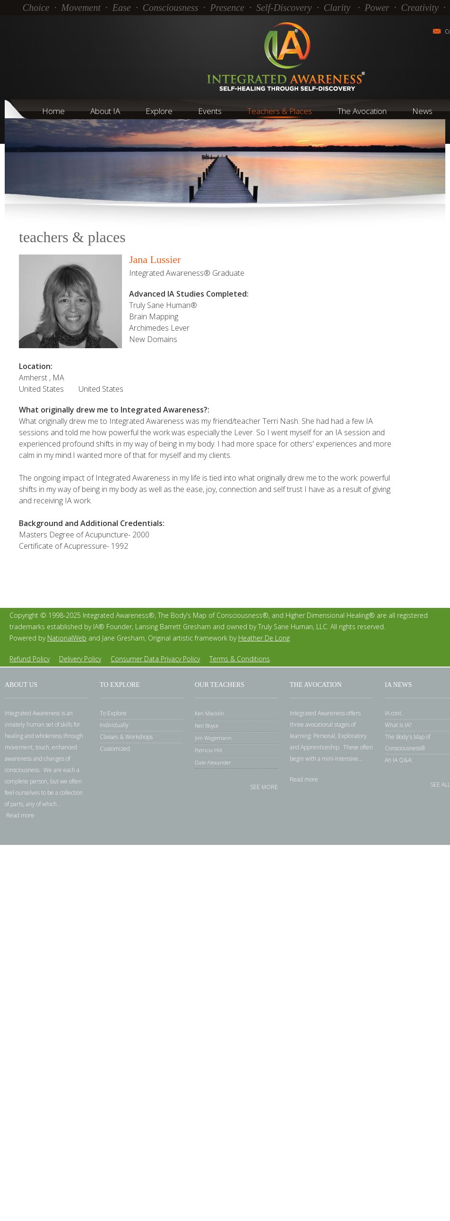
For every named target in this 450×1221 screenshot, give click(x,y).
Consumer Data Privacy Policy (155, 658)
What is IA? (398, 725)
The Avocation (362, 110)
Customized (115, 749)
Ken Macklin (209, 713)
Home (53, 110)
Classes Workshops (126, 737)
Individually (114, 725)
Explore (159, 110)
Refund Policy (29, 658)
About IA (105, 110)
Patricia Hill (208, 750)
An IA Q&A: (399, 760)
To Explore (113, 713)
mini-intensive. (341, 759)
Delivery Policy (80, 658)
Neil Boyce (206, 725)
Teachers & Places (279, 110)
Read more (20, 815)
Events (210, 110)
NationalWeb (67, 637)
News (422, 110)
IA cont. (394, 713)
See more (264, 786)
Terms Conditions (239, 658)
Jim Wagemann (213, 737)
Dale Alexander (213, 762)
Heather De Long (264, 637)
